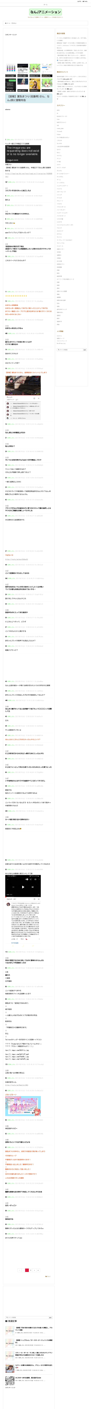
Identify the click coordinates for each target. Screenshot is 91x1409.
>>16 (6, 430)
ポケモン (59, 234)
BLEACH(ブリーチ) (62, 116)
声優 (58, 270)
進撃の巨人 (60, 312)
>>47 (6, 751)
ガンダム (59, 170)
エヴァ (59, 164)
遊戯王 (59, 315)
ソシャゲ (59, 194)
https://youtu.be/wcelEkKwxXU (16, 559)
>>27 (6, 571)
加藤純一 (59, 255)
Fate (58, 119)
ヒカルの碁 (60, 219)
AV (57, 113)
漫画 (58, 294)
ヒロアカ (59, 222)
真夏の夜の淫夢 (61, 300)
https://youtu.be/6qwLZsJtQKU (16, 1085)
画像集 (59, 297)
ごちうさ (59, 140)
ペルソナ (59, 228)
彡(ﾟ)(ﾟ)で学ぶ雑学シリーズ (65, 279)
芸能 (58, 306)
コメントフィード (62, 341)
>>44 (6, 706)
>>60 (6, 1126)
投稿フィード (60, 338)
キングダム (60, 176)
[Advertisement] (28, 49)
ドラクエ (59, 203)
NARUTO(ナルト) (61, 122)
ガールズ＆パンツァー (63, 173)
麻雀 (58, 324)
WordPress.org (61, 343)
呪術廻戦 (59, 267)
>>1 (6, 188)
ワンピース (60, 246)
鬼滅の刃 (59, 321)
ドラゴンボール (61, 207)
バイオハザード (61, 216)
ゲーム (59, 179)
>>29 (6, 610)
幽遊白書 (59, 276)
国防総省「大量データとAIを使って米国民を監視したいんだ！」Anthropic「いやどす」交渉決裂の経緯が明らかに (72, 45)
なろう (59, 149)
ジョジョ (59, 188)
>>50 (6, 817)
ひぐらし (59, 155)
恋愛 (58, 282)
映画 (58, 285)
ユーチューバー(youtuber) (64, 240)
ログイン (59, 336)
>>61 (6, 1189)
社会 (58, 303)
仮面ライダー (60, 249)
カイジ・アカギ (61, 167)
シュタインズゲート (62, 185)
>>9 (6, 244)
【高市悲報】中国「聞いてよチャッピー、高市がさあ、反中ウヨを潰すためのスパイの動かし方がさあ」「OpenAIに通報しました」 (72, 58)
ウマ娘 (59, 161)
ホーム (8, 23)
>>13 (6, 326)
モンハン (59, 237)
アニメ (59, 158)
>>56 (6, 1070)
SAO (58, 125)
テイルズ (59, 197)
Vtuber (59, 134)
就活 (58, 273)
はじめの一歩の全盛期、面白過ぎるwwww (28, 1377)
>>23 (6, 506)
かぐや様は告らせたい (63, 137)
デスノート (60, 200)
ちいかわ (59, 143)
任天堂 (59, 252)
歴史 (58, 288)
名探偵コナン (60, 264)
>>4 (6, 211)
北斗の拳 (59, 261)
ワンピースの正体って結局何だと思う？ (68, 96)
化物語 (59, 258)
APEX (58, 110)
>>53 (6, 958)
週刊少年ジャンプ (62, 309)
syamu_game (60, 128)
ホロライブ (60, 231)
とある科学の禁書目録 (63, 146)
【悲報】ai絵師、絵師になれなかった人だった (70, 91)
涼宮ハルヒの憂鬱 (62, 291)
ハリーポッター (61, 210)
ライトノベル (60, 243)
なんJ (14, 23)
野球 (58, 318)
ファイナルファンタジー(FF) (65, 225)
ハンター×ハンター (62, 213)
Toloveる (59, 131)
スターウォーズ (61, 191)
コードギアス (60, 182)
